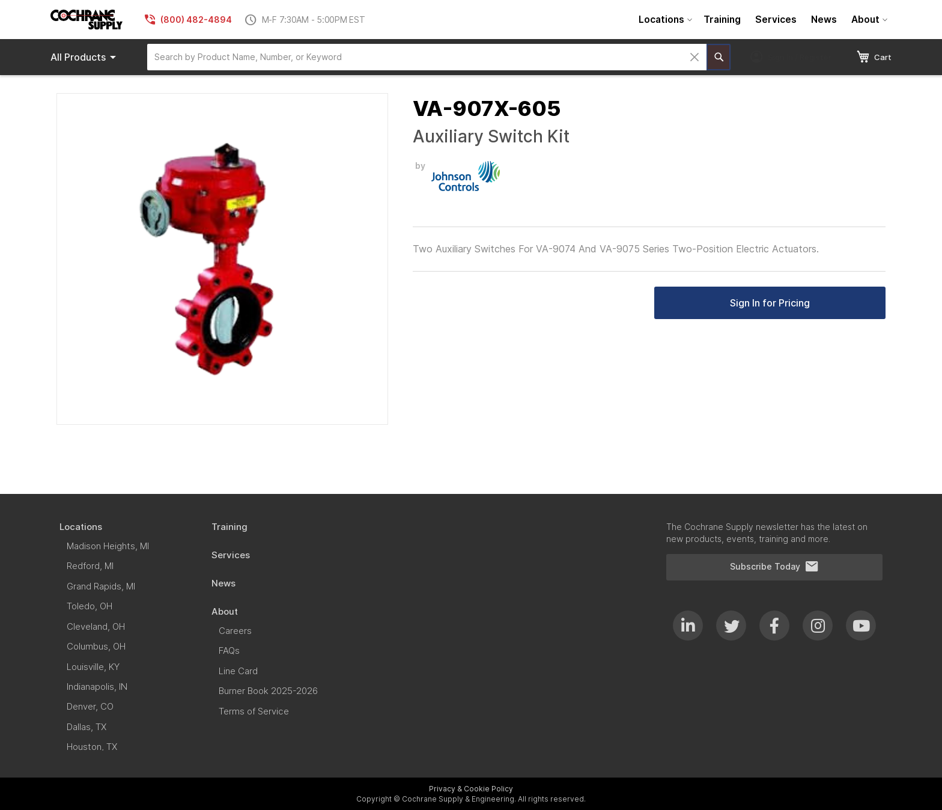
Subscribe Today (774, 566)
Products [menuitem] (85, 57)
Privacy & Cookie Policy (471, 788)
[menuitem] (663, 19)
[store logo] (86, 19)
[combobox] (427, 57)
